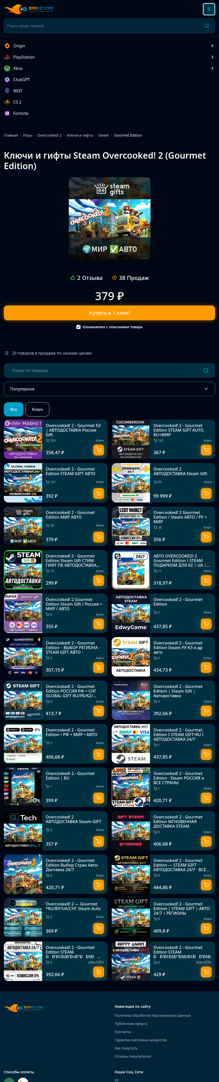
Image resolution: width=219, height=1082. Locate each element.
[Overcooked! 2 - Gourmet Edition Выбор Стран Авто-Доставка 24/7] (56, 874)
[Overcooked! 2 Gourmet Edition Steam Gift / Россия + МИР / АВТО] (56, 613)
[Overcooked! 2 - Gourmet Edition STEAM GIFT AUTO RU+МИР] (163, 439)
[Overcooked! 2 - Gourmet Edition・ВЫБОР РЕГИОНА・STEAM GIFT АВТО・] (56, 656)
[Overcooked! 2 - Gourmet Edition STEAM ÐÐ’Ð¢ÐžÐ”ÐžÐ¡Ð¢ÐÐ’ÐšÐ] (163, 961)
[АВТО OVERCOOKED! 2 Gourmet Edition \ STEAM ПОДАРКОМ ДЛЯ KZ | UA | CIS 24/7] (163, 569)
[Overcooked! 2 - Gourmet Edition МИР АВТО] (110, 218)
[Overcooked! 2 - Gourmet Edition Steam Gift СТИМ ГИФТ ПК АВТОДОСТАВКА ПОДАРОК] (56, 569)
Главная (11, 135)
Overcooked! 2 (50, 135)
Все (13, 409)
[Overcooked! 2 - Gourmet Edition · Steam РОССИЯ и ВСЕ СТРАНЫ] (163, 787)
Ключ (37, 409)
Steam (103, 135)
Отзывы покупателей (133, 1056)
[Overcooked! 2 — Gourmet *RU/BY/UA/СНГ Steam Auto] (56, 917)
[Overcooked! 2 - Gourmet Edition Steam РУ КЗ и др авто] (163, 656)
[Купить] (98, 450)
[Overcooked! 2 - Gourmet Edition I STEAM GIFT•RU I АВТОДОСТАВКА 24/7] (163, 743)
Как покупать (126, 1048)
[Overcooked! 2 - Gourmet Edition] (163, 613)
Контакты (123, 1031)
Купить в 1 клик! (109, 312)
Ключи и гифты (80, 135)
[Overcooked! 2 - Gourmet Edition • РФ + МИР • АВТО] (56, 743)
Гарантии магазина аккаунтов (141, 1039)
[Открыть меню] (209, 9)
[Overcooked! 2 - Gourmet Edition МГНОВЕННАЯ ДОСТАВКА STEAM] (163, 830)
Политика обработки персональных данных (153, 1015)
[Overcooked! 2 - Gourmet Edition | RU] (56, 787)
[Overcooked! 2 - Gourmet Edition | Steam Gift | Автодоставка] (163, 700)
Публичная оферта (131, 1023)
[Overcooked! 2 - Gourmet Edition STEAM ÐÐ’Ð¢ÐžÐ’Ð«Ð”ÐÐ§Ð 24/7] (56, 961)
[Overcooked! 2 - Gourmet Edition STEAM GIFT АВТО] (56, 482)
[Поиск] (207, 26)
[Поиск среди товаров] (103, 25)
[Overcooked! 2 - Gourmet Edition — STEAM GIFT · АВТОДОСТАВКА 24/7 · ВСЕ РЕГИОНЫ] (163, 874)
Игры (27, 135)
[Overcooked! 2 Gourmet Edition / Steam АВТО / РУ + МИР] (163, 526)
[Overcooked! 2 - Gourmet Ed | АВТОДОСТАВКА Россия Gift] (56, 439)
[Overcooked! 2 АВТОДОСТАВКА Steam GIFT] (56, 830)
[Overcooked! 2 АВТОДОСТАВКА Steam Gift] (163, 482)
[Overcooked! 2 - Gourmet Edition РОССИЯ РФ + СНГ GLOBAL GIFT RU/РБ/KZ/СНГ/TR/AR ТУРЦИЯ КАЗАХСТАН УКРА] (56, 700)
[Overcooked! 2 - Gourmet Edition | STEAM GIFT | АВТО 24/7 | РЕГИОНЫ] (163, 917)
